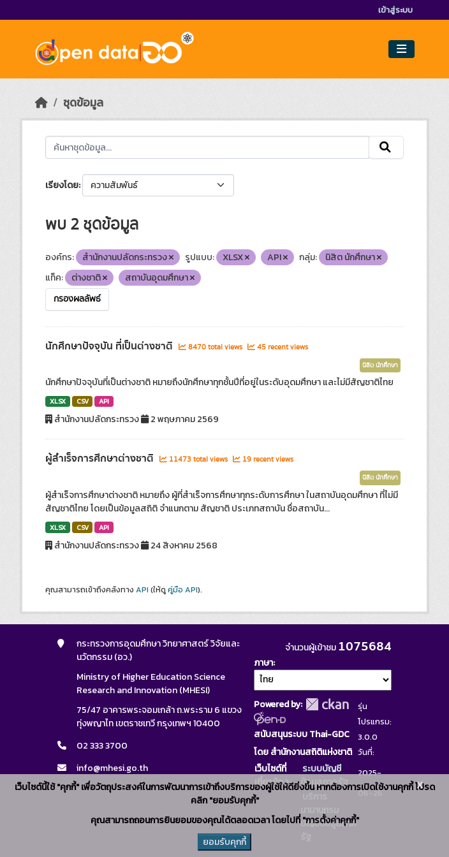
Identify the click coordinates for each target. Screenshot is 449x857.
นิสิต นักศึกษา (380, 365)
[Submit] (386, 147)
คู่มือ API (183, 590)
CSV (83, 401)
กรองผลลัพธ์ (77, 299)
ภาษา (263, 663)
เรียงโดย (61, 185)
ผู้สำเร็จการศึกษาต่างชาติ (100, 458)
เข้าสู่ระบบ (395, 10)
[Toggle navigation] (401, 49)
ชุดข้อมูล (83, 102)
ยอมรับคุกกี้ (224, 842)
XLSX (58, 401)
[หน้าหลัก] (41, 102)
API (104, 401)
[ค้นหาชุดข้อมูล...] (207, 147)
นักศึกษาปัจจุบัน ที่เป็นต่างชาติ (110, 346)
